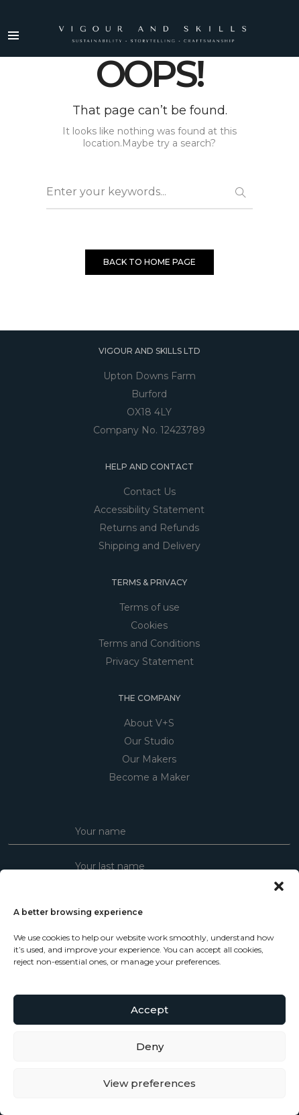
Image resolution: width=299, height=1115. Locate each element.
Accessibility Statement (149, 510)
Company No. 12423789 (149, 430)
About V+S (149, 723)
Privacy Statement (149, 661)
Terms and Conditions (149, 643)
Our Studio (149, 741)
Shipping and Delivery (149, 546)
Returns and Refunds (149, 528)
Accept (149, 1009)
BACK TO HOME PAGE (149, 262)
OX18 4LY (149, 412)
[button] (279, 886)
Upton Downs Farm (149, 376)
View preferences (149, 1083)
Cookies (149, 625)
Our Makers (149, 759)
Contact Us (149, 492)
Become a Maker (149, 777)
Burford (149, 394)
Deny (150, 1046)
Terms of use (149, 607)
